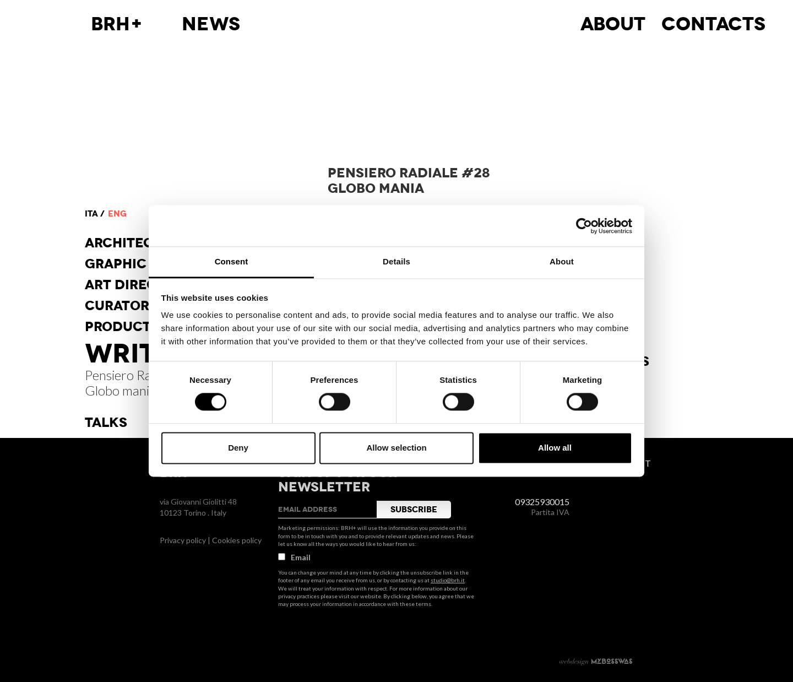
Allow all (555, 447)
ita (91, 213)
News (211, 24)
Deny (238, 447)
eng (117, 213)
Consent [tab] (231, 261)
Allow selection (396, 447)
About (612, 24)
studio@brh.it (448, 580)
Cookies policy (237, 540)
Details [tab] (396, 261)
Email (294, 557)
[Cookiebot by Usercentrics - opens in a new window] (584, 226)
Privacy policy (183, 540)
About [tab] (562, 261)
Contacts (713, 24)
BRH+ (117, 24)
